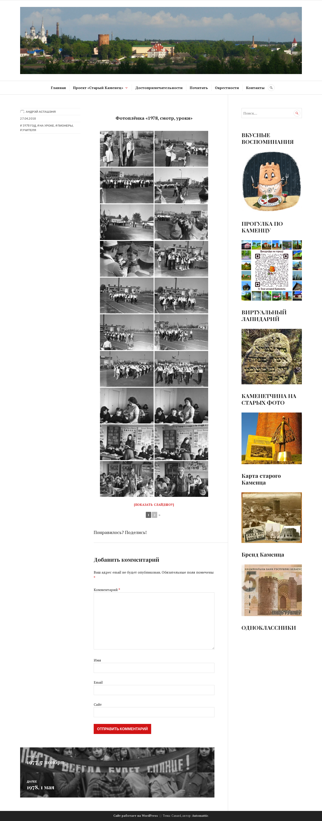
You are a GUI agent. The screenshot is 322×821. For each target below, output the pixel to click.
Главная (58, 87)
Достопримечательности (159, 87)
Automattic (200, 816)
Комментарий (107, 589)
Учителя (29, 130)
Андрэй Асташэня (41, 111)
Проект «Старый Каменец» (98, 87)
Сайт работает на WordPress (135, 816)
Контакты (255, 87)
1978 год (29, 125)
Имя (97, 660)
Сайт (98, 704)
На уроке (47, 125)
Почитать (199, 87)
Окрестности (227, 87)
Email (98, 682)
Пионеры (65, 125)
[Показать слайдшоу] (154, 505)
